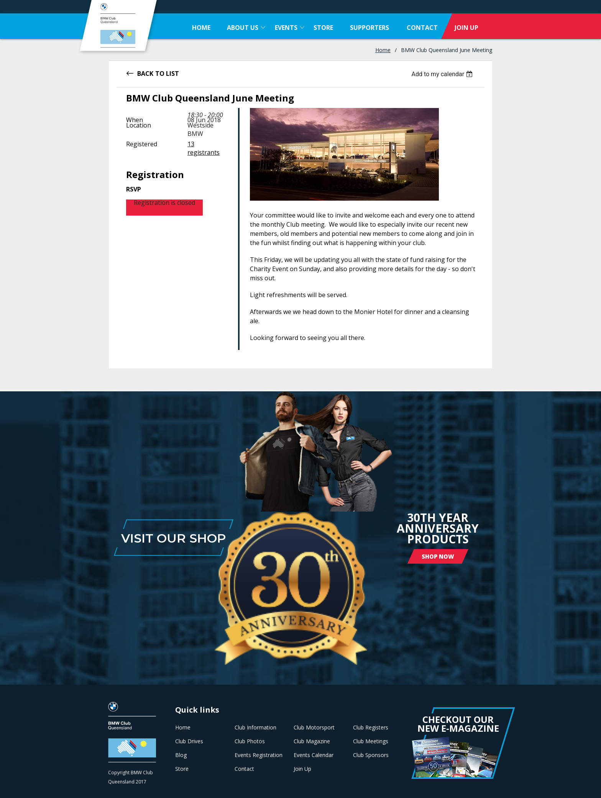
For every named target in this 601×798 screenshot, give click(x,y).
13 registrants (203, 148)
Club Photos (250, 741)
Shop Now (438, 556)
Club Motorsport (314, 727)
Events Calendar (313, 755)
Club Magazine (312, 741)
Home (383, 50)
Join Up (302, 769)
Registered (141, 144)
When (134, 120)
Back (145, 73)
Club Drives (189, 741)
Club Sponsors (371, 755)
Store (182, 769)
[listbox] (443, 74)
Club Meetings (370, 741)
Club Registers (370, 727)
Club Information (255, 727)
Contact (244, 769)
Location (138, 125)
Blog (181, 755)
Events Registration (258, 755)
